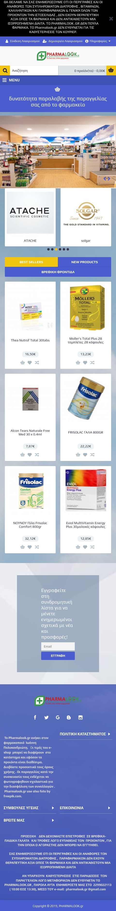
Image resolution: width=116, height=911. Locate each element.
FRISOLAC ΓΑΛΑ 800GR (82, 429)
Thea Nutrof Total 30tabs (30, 340)
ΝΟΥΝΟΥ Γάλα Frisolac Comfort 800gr (30, 518)
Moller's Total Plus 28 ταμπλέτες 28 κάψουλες (82, 340)
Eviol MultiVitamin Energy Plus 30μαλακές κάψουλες (82, 518)
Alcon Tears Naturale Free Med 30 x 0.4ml (30, 429)
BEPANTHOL (82, 241)
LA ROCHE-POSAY (26, 241)
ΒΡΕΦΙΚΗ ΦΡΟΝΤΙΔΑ (58, 272)
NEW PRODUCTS (84, 262)
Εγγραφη (58, 656)
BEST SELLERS (31, 262)
